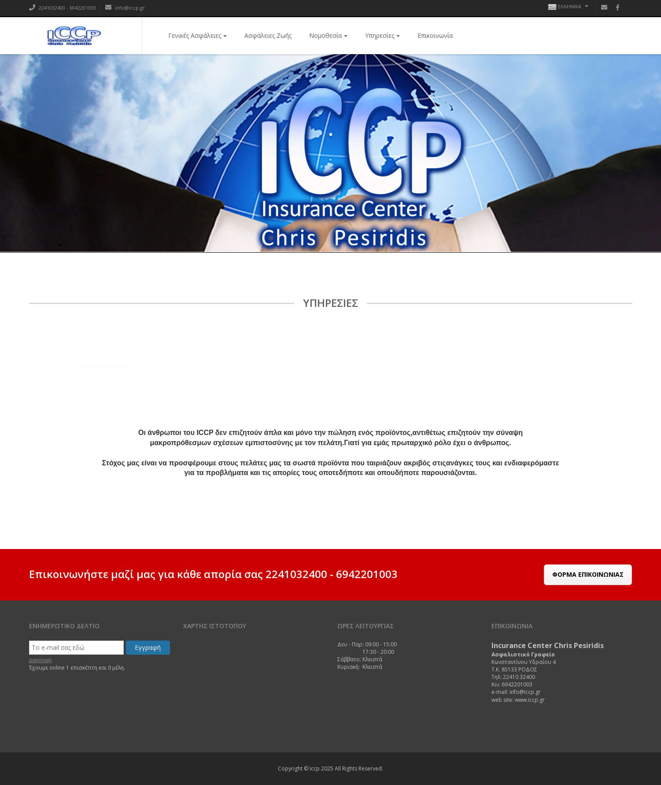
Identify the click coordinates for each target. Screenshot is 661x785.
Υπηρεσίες (382, 35)
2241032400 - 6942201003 (62, 7)
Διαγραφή (40, 660)
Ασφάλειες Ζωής (268, 35)
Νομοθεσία (328, 35)
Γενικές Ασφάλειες (197, 35)
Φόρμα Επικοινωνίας (588, 574)
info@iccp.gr (125, 7)
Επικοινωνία (435, 35)
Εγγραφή (148, 647)
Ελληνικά (568, 7)
